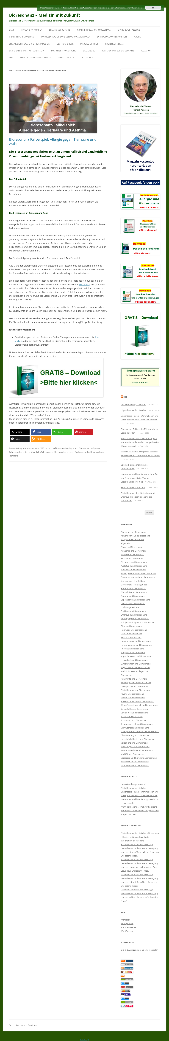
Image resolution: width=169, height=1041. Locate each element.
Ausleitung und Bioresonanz (134, 565)
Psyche (137, 36)
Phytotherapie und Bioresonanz (136, 690)
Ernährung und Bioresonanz (134, 614)
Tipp (11, 57)
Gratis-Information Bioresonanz (94, 30)
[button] (20, 432)
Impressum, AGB (66, 57)
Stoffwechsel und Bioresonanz (135, 727)
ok (153, 8)
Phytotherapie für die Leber (134, 410)
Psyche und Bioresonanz (132, 693)
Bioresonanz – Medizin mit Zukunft (44, 15)
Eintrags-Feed (127, 923)
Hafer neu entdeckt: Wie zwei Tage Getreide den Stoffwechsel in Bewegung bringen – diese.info (139, 878)
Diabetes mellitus (89, 44)
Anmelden (125, 919)
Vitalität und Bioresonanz (132, 754)
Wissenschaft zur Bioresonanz (118, 50)
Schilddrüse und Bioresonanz (134, 712)
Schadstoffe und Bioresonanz (134, 708)
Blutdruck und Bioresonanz (133, 588)
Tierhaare (13, 455)
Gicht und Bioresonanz (131, 626)
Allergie (57, 452)
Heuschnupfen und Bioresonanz (136, 641)
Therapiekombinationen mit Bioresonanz (140, 731)
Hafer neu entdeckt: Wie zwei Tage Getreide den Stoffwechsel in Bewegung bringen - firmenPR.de (139, 848)
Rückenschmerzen (114, 44)
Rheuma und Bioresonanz (133, 697)
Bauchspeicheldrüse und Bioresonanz (138, 573)
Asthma (100, 452)
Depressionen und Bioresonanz (135, 599)
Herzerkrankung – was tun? (133, 404)
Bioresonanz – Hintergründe (134, 584)
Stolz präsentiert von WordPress (23, 1025)
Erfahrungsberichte (59, 30)
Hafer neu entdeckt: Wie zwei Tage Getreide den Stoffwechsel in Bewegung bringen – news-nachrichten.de (139, 863)
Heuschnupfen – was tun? (133, 487)
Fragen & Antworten (31, 30)
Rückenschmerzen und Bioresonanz (137, 701)
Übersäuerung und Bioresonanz (135, 735)
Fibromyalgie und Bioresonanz (135, 618)
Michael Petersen (57, 448)
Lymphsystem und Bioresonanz (135, 663)
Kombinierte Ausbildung (63, 50)
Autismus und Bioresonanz (133, 569)
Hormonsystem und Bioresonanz (136, 644)
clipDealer (153, 949)
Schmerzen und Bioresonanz (134, 720)
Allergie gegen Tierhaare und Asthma (78, 452)
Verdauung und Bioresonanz (134, 742)
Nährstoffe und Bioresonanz (134, 678)
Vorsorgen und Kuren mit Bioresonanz (139, 757)
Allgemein (95, 448)
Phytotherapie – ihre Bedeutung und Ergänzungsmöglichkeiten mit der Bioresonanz (138, 497)
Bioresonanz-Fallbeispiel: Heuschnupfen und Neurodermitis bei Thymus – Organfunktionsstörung (139, 478)
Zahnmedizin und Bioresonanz (135, 765)
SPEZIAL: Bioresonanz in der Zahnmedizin (29, 44)
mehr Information (134, 8)
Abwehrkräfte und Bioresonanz (135, 535)
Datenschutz (87, 57)
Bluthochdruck (65, 44)
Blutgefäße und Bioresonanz (134, 592)
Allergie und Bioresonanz (78, 448)
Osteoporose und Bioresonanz (135, 686)
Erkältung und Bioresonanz (133, 611)
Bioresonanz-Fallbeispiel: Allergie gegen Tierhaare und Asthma (52, 141)
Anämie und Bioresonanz (132, 554)
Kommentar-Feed (129, 927)
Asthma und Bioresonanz (132, 558)
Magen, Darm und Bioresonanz (135, 667)
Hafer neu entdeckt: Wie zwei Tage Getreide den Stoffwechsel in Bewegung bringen (139, 893)
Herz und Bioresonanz (131, 637)
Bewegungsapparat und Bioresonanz (138, 577)
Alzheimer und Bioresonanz (133, 550)
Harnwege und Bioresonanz (134, 629)
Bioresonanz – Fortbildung (133, 580)
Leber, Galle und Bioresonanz (134, 660)
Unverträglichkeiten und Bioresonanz (138, 739)
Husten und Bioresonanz (132, 648)
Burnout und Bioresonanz (133, 596)
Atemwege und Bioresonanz (134, 562)
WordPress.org (128, 931)
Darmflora (84, 284)
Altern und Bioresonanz (132, 547)
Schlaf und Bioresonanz (132, 716)
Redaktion (146, 50)
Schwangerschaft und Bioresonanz (137, 724)
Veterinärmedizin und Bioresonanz (137, 750)
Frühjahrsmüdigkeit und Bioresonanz (138, 622)
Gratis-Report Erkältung (21, 36)
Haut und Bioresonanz (131, 633)
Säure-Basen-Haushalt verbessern (26, 50)
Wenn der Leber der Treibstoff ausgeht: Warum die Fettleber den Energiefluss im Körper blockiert (140, 442)
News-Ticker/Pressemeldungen (35, 57)
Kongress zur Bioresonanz (133, 652)
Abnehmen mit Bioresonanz (134, 532)
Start (12, 30)
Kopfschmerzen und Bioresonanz (136, 656)
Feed (125, 397)
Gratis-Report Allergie (128, 30)
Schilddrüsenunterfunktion (112, 36)
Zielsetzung (89, 50)
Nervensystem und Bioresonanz (136, 682)
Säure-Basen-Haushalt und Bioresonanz (139, 705)
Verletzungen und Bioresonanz (135, 746)
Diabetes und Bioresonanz (133, 603)
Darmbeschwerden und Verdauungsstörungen (65, 36)
